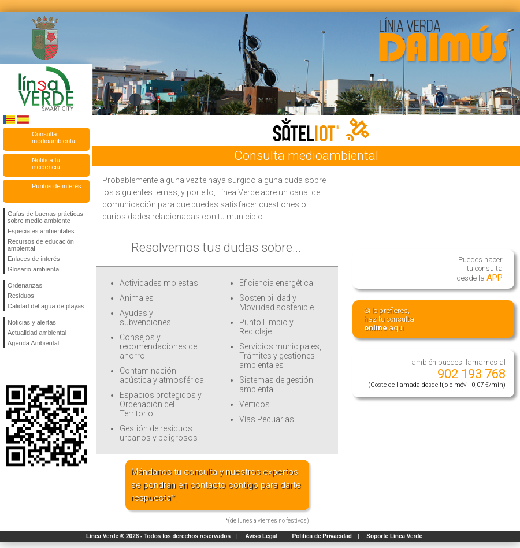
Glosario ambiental (34, 269)
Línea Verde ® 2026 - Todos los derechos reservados (158, 536)
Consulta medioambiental (54, 137)
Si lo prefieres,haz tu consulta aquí (389, 319)
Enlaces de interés (34, 258)
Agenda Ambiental (33, 343)
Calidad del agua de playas (46, 306)
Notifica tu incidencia (46, 163)
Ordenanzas (25, 285)
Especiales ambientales (41, 231)
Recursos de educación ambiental (41, 245)
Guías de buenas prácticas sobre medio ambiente (45, 217)
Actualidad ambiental (37, 332)
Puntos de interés (56, 185)
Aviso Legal (261, 536)
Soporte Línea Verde (394, 536)
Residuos (21, 295)
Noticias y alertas (32, 322)
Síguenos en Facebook (10, 367)
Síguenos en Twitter (29, 367)
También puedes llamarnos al (437, 373)
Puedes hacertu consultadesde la (479, 269)
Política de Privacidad (322, 536)
